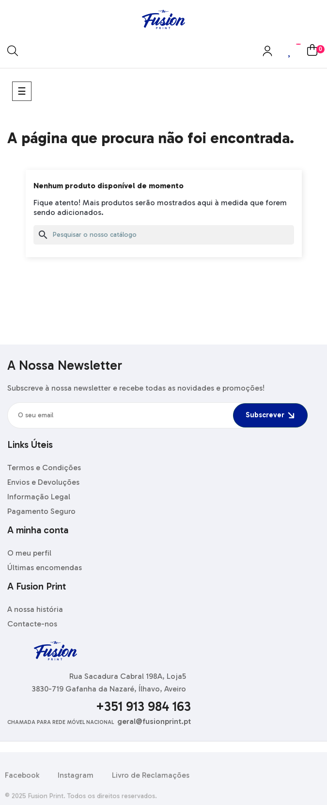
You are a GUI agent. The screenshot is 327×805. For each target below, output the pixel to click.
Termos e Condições (44, 467)
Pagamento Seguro (41, 511)
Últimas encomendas (44, 567)
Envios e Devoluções (43, 482)
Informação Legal (38, 496)
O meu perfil (29, 553)
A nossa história (35, 609)
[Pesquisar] (163, 235)
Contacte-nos (32, 623)
